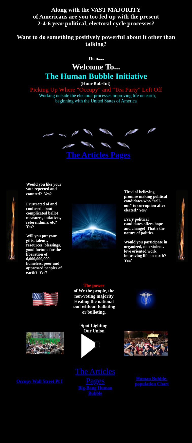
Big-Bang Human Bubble (95, 390)
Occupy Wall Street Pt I (39, 381)
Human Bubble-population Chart (152, 381)
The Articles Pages (98, 154)
